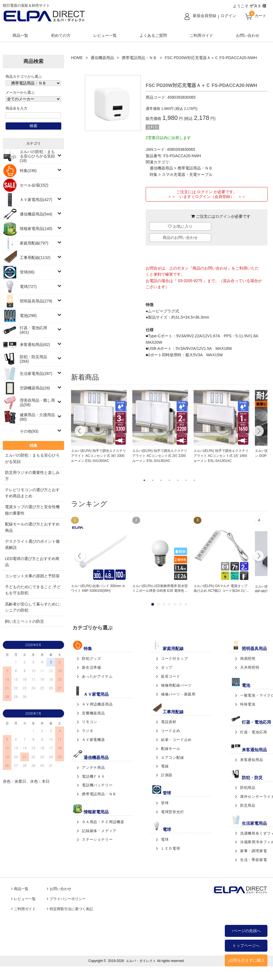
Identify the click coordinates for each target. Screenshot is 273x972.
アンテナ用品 (93, 767)
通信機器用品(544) (36, 214)
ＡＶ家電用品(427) (36, 199)
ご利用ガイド (201, 35)
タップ (166, 667)
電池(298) (28, 315)
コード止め (170, 731)
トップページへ (246, 945)
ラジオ (87, 731)
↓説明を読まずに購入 (246, 960)
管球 (165, 803)
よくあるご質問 (153, 35)
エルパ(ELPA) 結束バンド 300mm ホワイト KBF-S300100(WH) (98, 588)
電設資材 (168, 722)
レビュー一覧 (105, 35)
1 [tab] (144, 480)
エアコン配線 (172, 757)
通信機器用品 (102, 57)
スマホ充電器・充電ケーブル (187, 174)
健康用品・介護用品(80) (37, 417)
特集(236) (28, 170)
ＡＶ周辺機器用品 (97, 704)
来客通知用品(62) (35, 344)
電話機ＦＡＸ (93, 776)
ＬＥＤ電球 (170, 848)
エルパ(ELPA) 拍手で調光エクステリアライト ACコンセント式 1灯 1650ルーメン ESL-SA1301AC (221, 456)
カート (260, 15)
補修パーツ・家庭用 (178, 694)
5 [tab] (178, 480)
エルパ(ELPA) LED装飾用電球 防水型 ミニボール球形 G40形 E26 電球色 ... (160, 588)
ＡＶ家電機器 (93, 740)
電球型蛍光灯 (172, 812)
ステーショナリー (97, 839)
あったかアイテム (97, 676)
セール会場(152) (34, 185)
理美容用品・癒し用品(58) (37, 402)
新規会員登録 (204, 15)
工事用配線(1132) (35, 257)
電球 (165, 839)
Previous (80, 432)
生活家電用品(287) (36, 373)
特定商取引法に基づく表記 (71, 909)
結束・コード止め (176, 740)
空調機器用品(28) (35, 388)
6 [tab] (186, 480)
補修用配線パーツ (176, 685)
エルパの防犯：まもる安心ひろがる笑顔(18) (37, 156)
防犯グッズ (91, 658)
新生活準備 (91, 667)
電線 (165, 766)
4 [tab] (169, 480)
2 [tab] (152, 480)
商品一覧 (20, 35)
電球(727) (28, 286)
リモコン (89, 722)
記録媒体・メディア (99, 831)
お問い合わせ (247, 35)
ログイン (228, 15)
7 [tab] (194, 480)
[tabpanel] (99, 427)
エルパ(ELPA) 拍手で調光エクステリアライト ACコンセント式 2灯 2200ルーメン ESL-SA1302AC (159, 456)
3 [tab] (161, 480)
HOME (77, 57)
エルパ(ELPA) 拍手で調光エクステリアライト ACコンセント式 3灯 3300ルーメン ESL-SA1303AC (98, 456)
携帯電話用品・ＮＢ (139, 57)
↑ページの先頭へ (246, 931)
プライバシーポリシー (68, 899)
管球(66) (27, 272)
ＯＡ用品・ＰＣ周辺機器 (103, 822)
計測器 (166, 775)
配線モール (170, 748)
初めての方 (60, 35)
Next (258, 432)
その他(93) (29, 431)
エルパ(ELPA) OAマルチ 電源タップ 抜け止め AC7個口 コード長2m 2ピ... (221, 588)
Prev (80, 557)
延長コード (170, 676)
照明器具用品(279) (36, 301)
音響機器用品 (93, 713)
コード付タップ (174, 658)
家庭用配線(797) (34, 243)
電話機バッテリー (97, 785)
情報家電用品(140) (36, 228)
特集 (153, 174)
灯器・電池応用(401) (33, 330)
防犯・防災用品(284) (33, 359)
